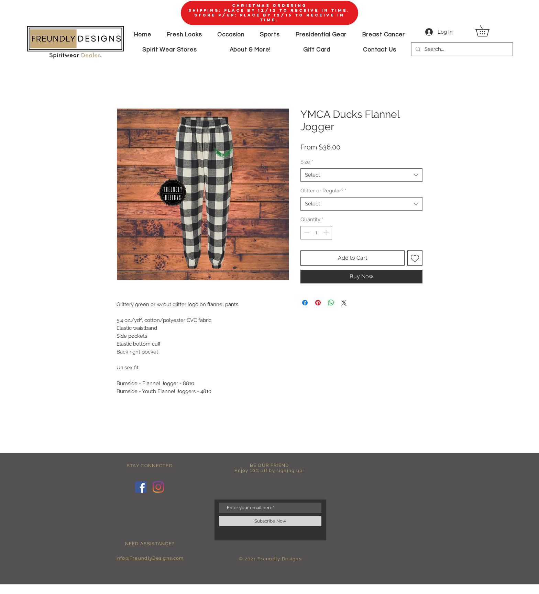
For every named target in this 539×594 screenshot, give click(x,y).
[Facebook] (140, 487)
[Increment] (326, 232)
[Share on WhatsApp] (331, 303)
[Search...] (461, 49)
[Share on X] (344, 303)
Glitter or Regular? (323, 191)
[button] (487, 30)
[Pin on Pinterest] (318, 303)
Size (306, 162)
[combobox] (361, 175)
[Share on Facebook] (305, 303)
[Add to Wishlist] (414, 258)
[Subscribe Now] (270, 521)
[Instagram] (158, 487)
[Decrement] (306, 232)
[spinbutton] (316, 232)
